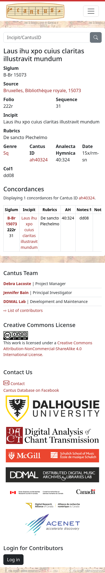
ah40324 (39, 160)
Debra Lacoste (17, 283)
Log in (13, 560)
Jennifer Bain (16, 292)
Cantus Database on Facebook (31, 390)
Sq (6, 153)
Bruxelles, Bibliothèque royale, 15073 (42, 90)
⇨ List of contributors (23, 310)
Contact (14, 383)
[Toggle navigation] (91, 11)
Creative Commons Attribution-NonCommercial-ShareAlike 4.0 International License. (47, 348)
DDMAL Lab (14, 301)
